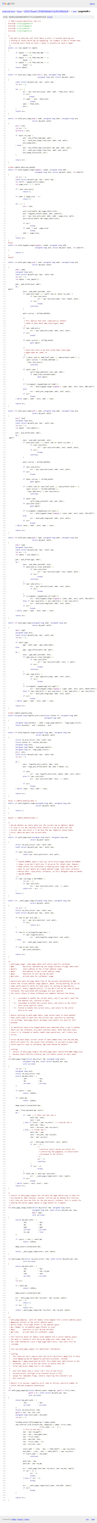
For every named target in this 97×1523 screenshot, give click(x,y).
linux (19, 11)
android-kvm (8, 11)
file (50, 17)
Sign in (92, 4)
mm (75, 11)
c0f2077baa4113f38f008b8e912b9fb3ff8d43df (46, 11)
